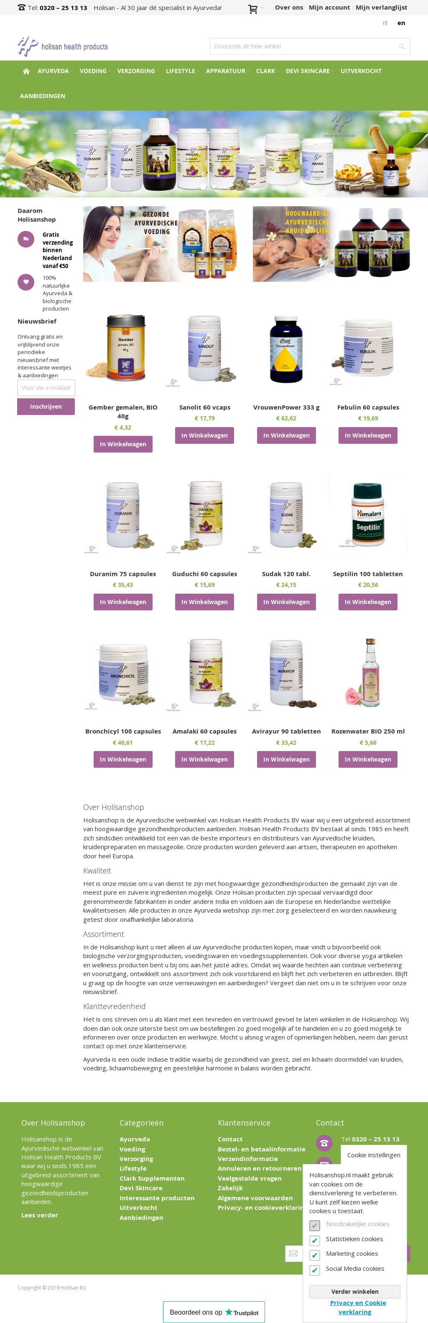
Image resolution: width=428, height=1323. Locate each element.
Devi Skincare (141, 1188)
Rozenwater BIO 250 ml (368, 731)
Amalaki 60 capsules (205, 731)
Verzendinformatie (248, 1158)
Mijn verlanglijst (382, 7)
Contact (230, 1139)
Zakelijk (230, 1188)
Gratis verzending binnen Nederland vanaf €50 (58, 250)
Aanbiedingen (141, 1217)
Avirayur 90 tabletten (286, 731)
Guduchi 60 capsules (204, 573)
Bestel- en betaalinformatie (262, 1149)
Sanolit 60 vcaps (204, 407)
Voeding (132, 1149)
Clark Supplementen (152, 1178)
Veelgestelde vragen (250, 1178)
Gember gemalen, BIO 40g (123, 411)
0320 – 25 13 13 (63, 7)
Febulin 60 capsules (368, 407)
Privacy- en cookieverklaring (263, 1207)
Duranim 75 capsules (123, 573)
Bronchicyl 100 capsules (123, 731)
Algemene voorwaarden (255, 1198)
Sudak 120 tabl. (286, 573)
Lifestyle (133, 1168)
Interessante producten (157, 1198)
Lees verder (39, 1215)
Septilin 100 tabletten (368, 573)
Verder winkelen (355, 1291)
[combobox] (310, 46)
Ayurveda (135, 1139)
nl (385, 22)
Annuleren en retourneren (260, 1168)
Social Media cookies (355, 1268)
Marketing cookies (352, 1253)
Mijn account (329, 7)
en (401, 22)
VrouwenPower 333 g (286, 407)
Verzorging (136, 1158)
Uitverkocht (139, 1207)
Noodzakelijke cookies (358, 1223)
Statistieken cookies (354, 1238)
